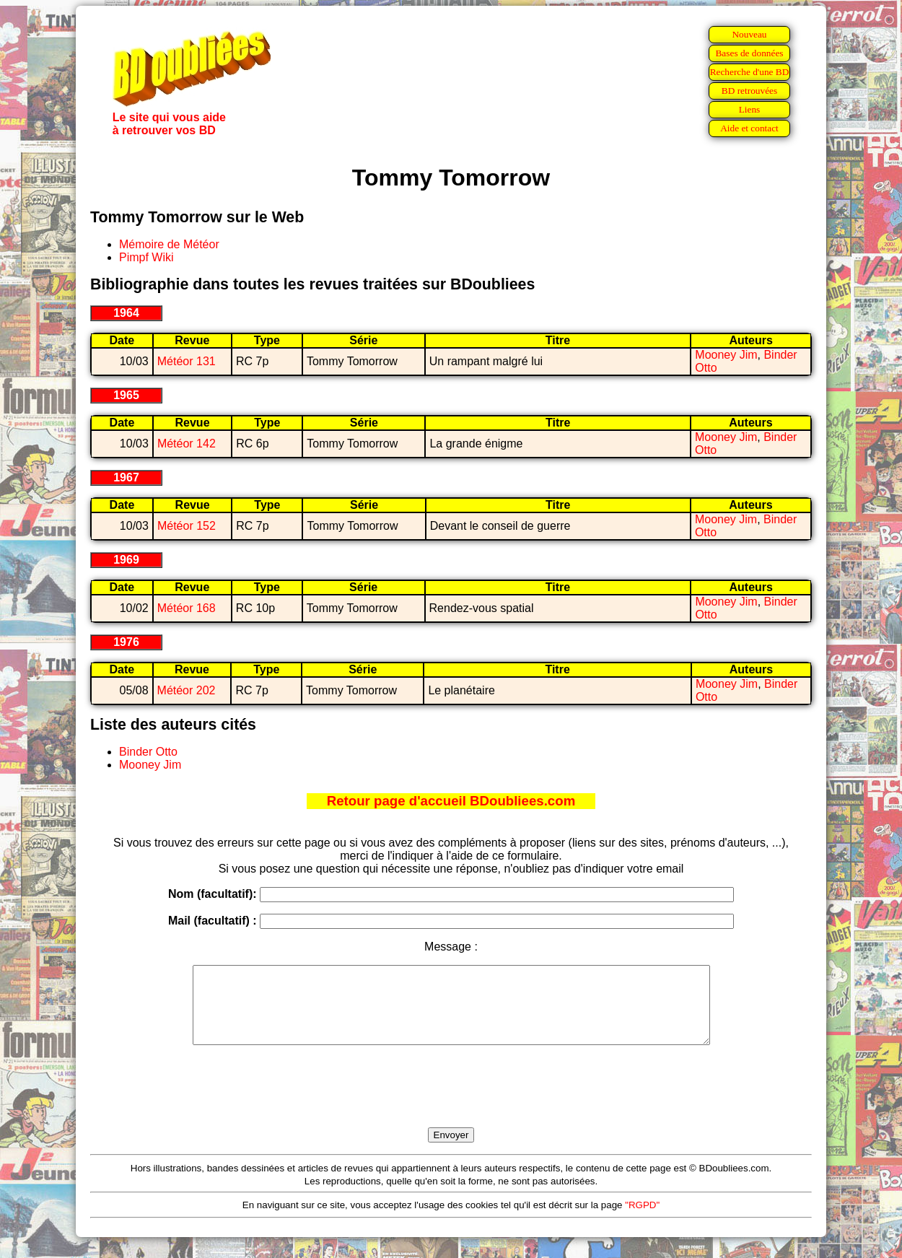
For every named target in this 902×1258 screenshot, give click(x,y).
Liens (750, 109)
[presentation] (451, 1103)
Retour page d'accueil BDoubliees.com (451, 800)
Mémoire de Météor (169, 244)
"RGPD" (642, 1220)
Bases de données (749, 53)
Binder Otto (148, 752)
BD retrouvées (749, 90)
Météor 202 (186, 690)
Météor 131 (186, 361)
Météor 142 (186, 443)
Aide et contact (749, 128)
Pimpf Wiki (146, 257)
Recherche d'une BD (749, 71)
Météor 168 (186, 608)
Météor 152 (186, 526)
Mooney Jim (726, 355)
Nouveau (749, 34)
